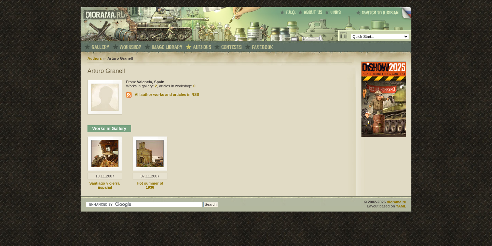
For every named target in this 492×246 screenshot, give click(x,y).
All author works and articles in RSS (167, 94)
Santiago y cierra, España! (105, 185)
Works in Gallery (109, 128)
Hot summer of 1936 (150, 185)
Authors (94, 58)
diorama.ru (396, 202)
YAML (401, 206)
